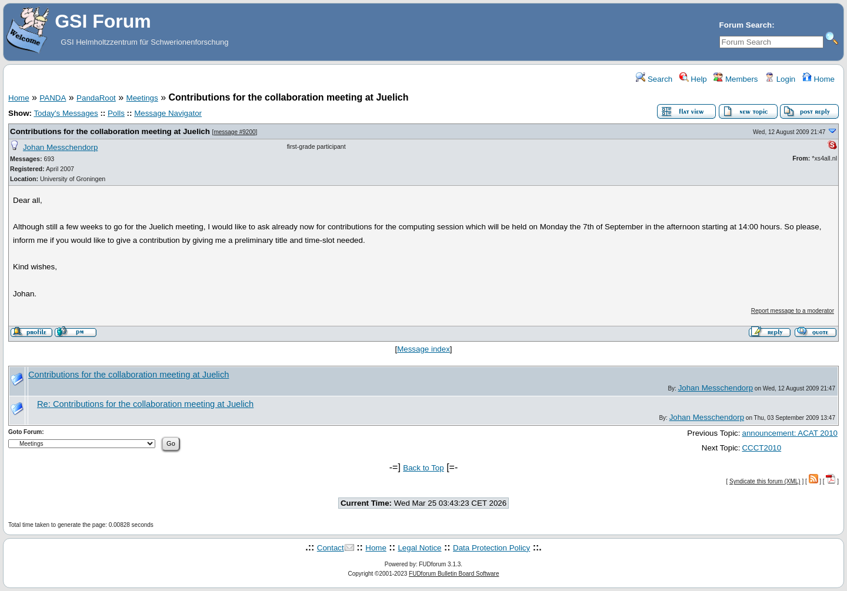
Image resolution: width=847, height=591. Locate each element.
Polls (116, 113)
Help (693, 79)
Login (780, 79)
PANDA (52, 98)
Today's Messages (66, 113)
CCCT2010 (761, 447)
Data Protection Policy (491, 547)
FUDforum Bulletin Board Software (454, 573)
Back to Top (423, 467)
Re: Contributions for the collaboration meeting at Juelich (145, 404)
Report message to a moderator (792, 311)
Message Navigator (168, 113)
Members (735, 79)
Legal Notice (419, 547)
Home (818, 79)
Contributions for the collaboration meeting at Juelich (110, 131)
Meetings (142, 98)
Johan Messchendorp (60, 147)
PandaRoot (96, 98)
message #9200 (234, 132)
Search (654, 79)
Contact (330, 547)
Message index (423, 349)
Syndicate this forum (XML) (765, 481)
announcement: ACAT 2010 (790, 433)
